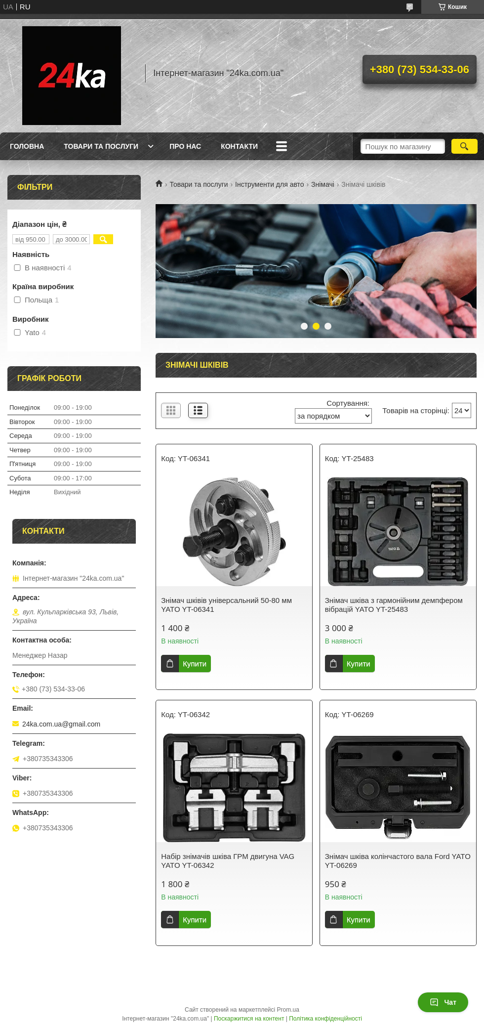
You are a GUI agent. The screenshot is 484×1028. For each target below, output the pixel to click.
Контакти (239, 146)
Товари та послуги (101, 146)
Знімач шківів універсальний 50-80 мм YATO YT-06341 (226, 604)
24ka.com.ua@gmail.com (61, 724)
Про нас (185, 146)
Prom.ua (288, 1009)
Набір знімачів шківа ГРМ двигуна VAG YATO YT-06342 (227, 860)
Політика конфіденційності (325, 1018)
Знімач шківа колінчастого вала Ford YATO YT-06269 (398, 860)
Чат (443, 1002)
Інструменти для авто (269, 184)
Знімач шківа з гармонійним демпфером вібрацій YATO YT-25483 (394, 604)
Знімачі (322, 184)
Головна (27, 146)
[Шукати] (464, 146)
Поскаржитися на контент (249, 1018)
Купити (194, 663)
